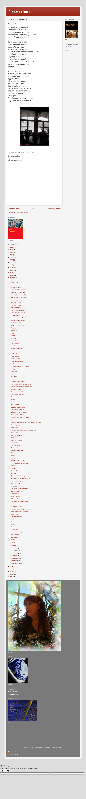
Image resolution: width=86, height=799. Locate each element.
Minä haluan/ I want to (17, 460)
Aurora (13, 539)
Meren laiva (14, 427)
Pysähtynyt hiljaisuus (17, 361)
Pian (12, 522)
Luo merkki (67, 50)
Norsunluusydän (16, 506)
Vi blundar (14, 486)
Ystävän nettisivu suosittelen (19, 511)
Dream (13, 335)
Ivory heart (14, 504)
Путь (12, 363)
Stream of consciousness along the (21, 386)
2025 (11, 249)
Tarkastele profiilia (13, 694)
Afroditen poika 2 (16, 305)
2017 (11, 270)
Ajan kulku (14, 437)
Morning (13, 455)
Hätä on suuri (15, 493)
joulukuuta (15, 280)
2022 (11, 257)
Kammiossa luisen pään (18, 289)
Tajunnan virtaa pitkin (17, 389)
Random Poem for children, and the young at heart (26, 422)
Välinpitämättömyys (17, 532)
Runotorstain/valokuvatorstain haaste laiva (23, 430)
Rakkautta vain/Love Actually (19, 501)
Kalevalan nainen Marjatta (18, 318)
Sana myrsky (15, 343)
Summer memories (16, 402)
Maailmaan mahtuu (16, 348)
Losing (13, 369)
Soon (12, 519)
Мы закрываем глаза (17, 483)
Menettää (14, 371)
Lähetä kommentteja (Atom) (19, 212)
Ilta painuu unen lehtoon (18, 381)
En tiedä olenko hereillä (18, 312)
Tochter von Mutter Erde (18, 320)
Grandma (14, 353)
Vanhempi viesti (54, 209)
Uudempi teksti (14, 209)
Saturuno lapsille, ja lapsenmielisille (21, 420)
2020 (11, 262)
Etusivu (34, 209)
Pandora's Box (15, 445)
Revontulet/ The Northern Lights (20, 463)
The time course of (16, 435)
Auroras (13, 468)
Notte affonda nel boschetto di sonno (22, 379)
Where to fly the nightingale (19, 412)
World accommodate (17, 346)
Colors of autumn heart (18, 407)
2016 (11, 272)
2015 (11, 275)
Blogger (60, 747)
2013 (11, 566)
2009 (11, 576)
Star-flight (14, 376)
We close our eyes (16, 491)
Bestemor (14, 351)
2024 (11, 252)
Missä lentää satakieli (17, 414)
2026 (11, 247)
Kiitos (12, 333)
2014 (11, 277)
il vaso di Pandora (16, 440)
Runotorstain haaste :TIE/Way (20, 366)
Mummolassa (15, 356)
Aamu (13, 458)
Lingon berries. (15, 315)
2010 (11, 574)
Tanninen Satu (68, 46)
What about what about (18, 292)
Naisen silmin (19, 11)
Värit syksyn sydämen (17, 409)
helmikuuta (15, 560)
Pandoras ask (15, 442)
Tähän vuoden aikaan (17, 453)
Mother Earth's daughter (18, 325)
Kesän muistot (15, 404)
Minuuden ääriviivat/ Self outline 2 (21, 417)
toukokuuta (15, 553)
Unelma (13, 338)
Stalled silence (15, 358)
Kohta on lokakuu (16, 302)
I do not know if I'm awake (18, 310)
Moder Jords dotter (16, 323)
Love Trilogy (14, 514)
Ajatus (13, 399)
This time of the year (17, 450)
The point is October (17, 300)
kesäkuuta (15, 550)
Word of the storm (16, 341)
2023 (11, 255)
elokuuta (14, 545)
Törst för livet (15, 534)
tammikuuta (15, 563)
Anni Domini (14, 432)
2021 (11, 260)
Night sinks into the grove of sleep (21, 384)
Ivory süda (14, 465)
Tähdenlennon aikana (17, 374)
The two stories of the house (19, 392)
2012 (11, 569)
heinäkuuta (15, 548)
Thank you (14, 330)
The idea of (14, 397)
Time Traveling (15, 496)
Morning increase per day (18, 295)
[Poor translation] (7, 770)
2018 (11, 267)
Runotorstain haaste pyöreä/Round (21, 509)
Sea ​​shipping (15, 425)
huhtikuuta (15, 555)
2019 (11, 265)
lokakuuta (15, 285)
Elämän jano (14, 537)
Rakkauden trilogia (16, 516)
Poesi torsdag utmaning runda (20, 476)
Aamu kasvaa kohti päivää (19, 297)
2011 (11, 571)
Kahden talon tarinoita (17, 394)
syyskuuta (15, 287)
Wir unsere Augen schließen (19, 488)
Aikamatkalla (15, 499)
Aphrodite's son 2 (16, 307)
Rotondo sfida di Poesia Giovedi (20, 478)
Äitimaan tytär (15, 328)
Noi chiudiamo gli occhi (18, 481)
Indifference (14, 529)
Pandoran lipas (15, 448)
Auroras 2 (14, 471)
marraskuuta (15, 282)
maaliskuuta (15, 558)
